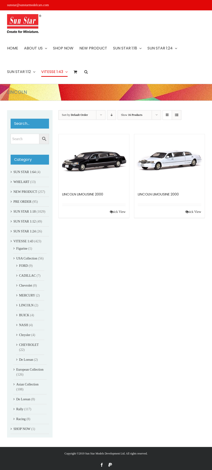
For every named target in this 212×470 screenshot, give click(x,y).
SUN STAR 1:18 (24, 211)
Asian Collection (27, 384)
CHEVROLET (29, 345)
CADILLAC (27, 275)
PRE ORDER (22, 201)
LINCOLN (26, 305)
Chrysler (24, 335)
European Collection (29, 369)
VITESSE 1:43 (23, 241)
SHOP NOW (21, 429)
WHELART (21, 182)
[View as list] (176, 115)
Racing (21, 419)
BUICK (24, 315)
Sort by (75, 115)
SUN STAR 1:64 (24, 172)
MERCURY (27, 295)
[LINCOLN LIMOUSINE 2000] (94, 160)
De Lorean (26, 359)
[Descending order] (111, 115)
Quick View (118, 212)
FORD (23, 265)
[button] (86, 72)
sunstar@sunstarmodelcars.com (28, 5)
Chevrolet (25, 285)
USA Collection (26, 258)
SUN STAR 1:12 (24, 221)
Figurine (21, 248)
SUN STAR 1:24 (24, 231)
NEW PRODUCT (25, 192)
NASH (23, 325)
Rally (19, 409)
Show (131, 115)
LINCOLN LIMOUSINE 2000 (82, 194)
